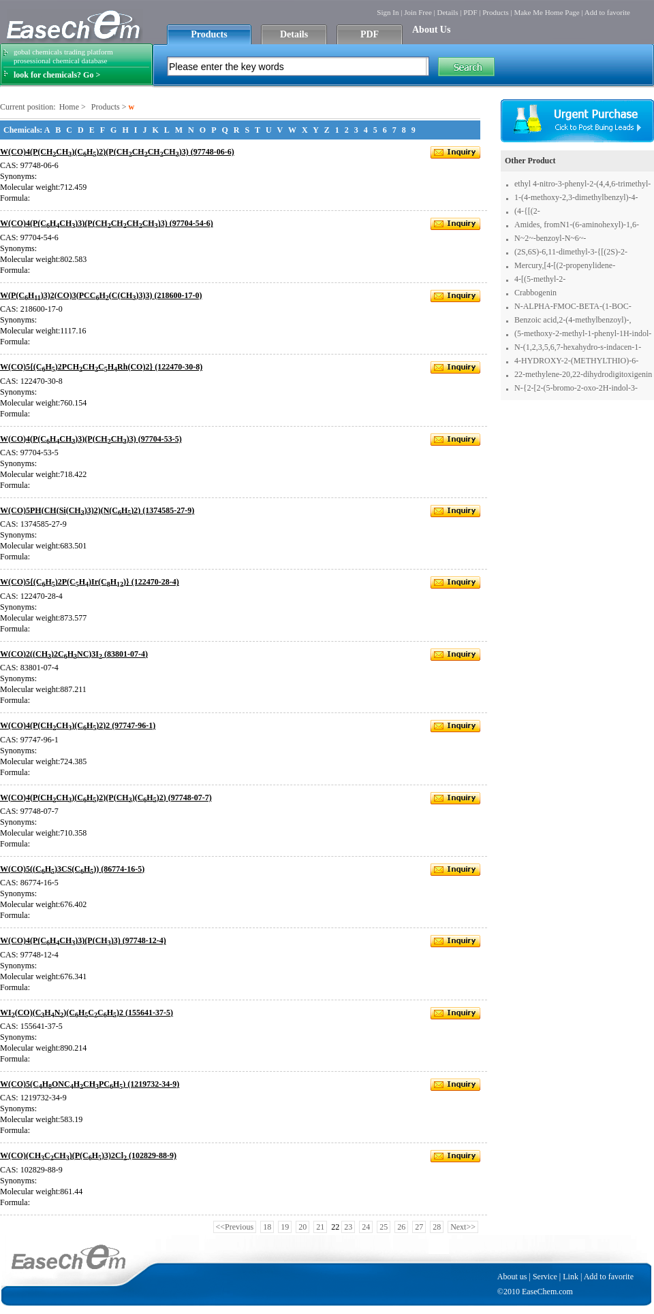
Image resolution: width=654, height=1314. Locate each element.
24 (366, 1227)
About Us (431, 29)
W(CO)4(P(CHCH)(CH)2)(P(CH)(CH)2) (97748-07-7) (106, 797)
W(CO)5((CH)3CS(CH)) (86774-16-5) (72, 869)
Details (447, 12)
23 (348, 1227)
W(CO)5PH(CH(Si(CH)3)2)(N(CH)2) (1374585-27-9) (97, 510)
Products (495, 12)
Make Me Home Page (546, 12)
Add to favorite (607, 12)
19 (285, 1227)
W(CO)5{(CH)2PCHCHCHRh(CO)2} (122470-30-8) (101, 367)
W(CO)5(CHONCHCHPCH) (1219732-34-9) (89, 1084)
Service (545, 1276)
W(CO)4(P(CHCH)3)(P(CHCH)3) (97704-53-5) (91, 439)
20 (302, 1227)
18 (267, 1227)
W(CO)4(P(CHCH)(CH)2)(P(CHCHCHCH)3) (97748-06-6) (117, 152)
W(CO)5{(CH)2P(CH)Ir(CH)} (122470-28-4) (89, 582)
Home (69, 107)
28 (437, 1227)
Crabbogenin (535, 292)
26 (401, 1227)
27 (419, 1227)
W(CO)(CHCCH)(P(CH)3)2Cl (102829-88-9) (88, 1155)
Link (570, 1276)
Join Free (418, 12)
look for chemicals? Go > (57, 75)
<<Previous (235, 1227)
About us (512, 1276)
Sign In (388, 12)
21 (320, 1227)
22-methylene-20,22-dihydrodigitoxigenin (583, 374)
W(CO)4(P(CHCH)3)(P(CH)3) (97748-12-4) (83, 940)
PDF (470, 12)
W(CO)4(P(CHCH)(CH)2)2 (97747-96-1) (77, 725)
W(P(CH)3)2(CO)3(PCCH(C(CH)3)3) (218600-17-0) (101, 295)
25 (383, 1227)
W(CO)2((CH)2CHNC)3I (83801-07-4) (74, 654)
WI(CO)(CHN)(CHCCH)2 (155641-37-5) (86, 1012)
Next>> (463, 1227)
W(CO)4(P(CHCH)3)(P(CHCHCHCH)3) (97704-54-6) (106, 223)
